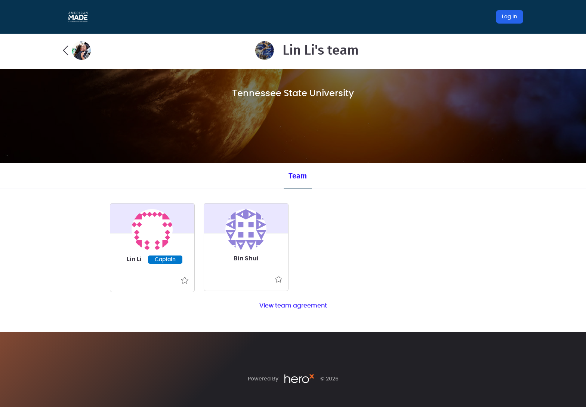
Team (298, 176)
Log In (509, 16)
